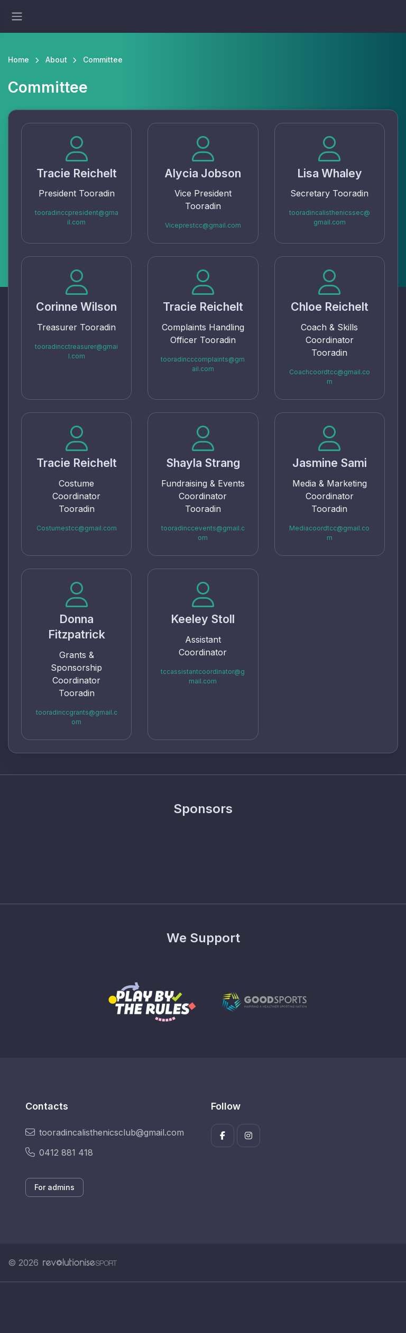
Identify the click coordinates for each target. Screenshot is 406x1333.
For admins (54, 1187)
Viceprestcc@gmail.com (203, 225)
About (56, 59)
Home (18, 59)
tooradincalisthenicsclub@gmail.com (104, 1132)
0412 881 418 (59, 1152)
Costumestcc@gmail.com (76, 528)
